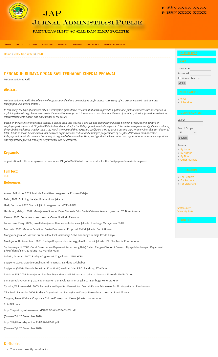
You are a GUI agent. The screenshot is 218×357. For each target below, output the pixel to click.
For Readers (187, 177)
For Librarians (188, 183)
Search (62, 44)
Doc (6, 176)
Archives (93, 44)
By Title (184, 156)
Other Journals (188, 159)
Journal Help (188, 53)
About (20, 44)
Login (33, 44)
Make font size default (188, 227)
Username (184, 68)
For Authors (187, 180)
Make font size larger (194, 227)
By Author (186, 153)
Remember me (190, 78)
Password (183, 73)
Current (76, 44)
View (183, 99)
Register (47, 44)
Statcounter (184, 208)
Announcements (114, 44)
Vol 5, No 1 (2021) (24, 54)
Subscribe (186, 102)
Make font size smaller (181, 227)
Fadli (40, 54)
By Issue (185, 149)
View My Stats (185, 211)
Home (8, 44)
